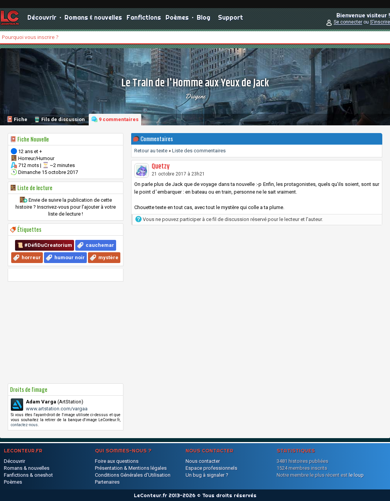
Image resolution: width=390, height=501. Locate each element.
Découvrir (41, 19)
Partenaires (107, 482)
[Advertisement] (65, 332)
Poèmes (177, 19)
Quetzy (161, 166)
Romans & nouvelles (93, 19)
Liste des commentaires (199, 151)
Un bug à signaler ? (207, 475)
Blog (203, 19)
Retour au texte (150, 151)
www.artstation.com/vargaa (57, 409)
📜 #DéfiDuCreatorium (44, 245)
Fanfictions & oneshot (28, 475)
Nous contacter (203, 461)
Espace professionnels (211, 468)
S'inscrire (380, 24)
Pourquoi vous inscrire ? (30, 37)
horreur (31, 257)
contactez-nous (24, 425)
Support (230, 19)
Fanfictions (144, 19)
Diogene (195, 96)
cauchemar (100, 245)
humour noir (69, 257)
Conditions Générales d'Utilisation (133, 475)
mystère (108, 257)
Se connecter (348, 24)
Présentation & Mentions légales (131, 468)
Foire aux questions (116, 461)
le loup (356, 475)
